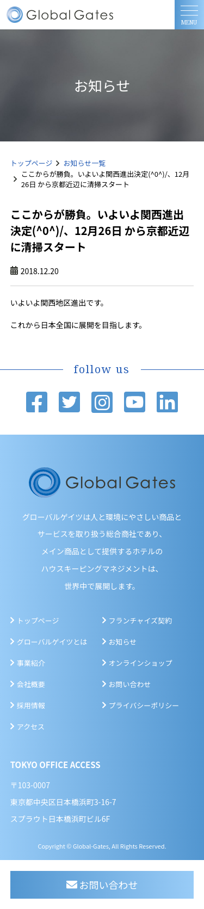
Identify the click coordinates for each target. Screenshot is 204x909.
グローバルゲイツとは (52, 641)
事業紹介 (31, 662)
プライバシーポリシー (144, 705)
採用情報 (31, 705)
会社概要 (31, 684)
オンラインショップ (140, 662)
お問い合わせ (130, 684)
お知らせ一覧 (85, 163)
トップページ (31, 163)
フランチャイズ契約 (140, 620)
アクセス (31, 726)
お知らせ (123, 641)
